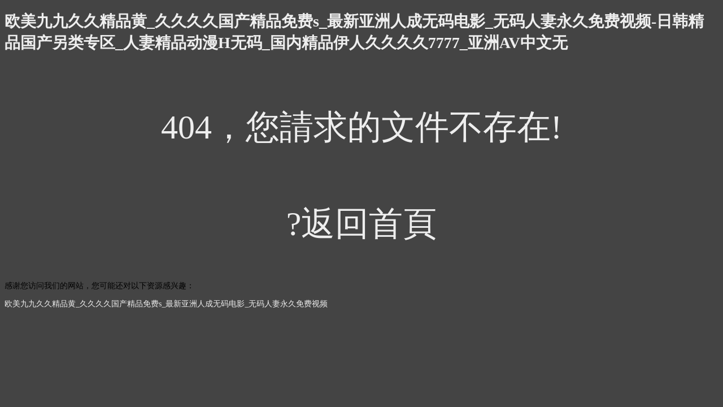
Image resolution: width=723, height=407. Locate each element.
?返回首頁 (361, 224)
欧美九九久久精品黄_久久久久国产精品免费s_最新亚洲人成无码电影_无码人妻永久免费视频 (166, 304)
